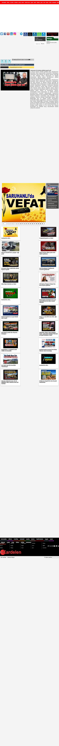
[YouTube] (54, 1)
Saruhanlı (54, 2)
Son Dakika (4, 2)
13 (26, 223)
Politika (12, 2)
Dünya (47, 2)
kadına (16, 64)
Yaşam (32, 2)
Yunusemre (11, 64)
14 (28, 223)
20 (40, 223)
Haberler (48, 41)
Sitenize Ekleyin (10, 557)
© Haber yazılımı (51, 557)
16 (32, 223)
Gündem (38, 2)
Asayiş (19, 2)
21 (42, 223)
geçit (23, 64)
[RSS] (57, 1)
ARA (42, 43)
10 (20, 223)
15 (30, 223)
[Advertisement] (13, 18)
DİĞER (58, 2)
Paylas (25, 34)
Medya (23, 2)
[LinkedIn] (55, 1)
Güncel (8, 2)
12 (24, 223)
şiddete (20, 64)
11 (22, 223)
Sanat (35, 2)
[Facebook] (48, 1)
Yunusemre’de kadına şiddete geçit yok (52, 43)
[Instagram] (52, 1)
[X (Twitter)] (50, 1)
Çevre (41, 2)
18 (36, 223)
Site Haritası (3, 557)
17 (34, 223)
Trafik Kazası (27, 2)
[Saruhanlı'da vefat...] (23, 202)
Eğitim (50, 2)
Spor (44, 2)
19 (38, 223)
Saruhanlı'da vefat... (14, 67)
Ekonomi (16, 2)
